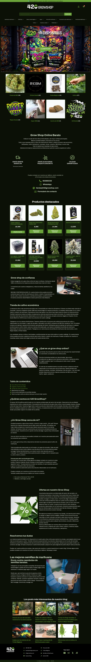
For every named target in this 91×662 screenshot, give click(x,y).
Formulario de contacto (47, 191)
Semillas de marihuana (10, 19)
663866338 (47, 181)
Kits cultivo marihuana (51, 19)
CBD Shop (21, 19)
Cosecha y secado (44, 23)
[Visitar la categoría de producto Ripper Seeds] (15, 110)
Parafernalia (55, 23)
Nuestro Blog (29, 655)
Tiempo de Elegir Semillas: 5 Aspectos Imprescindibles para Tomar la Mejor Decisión (67, 619)
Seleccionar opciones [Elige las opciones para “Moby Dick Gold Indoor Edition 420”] (36, 231)
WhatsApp (47, 184)
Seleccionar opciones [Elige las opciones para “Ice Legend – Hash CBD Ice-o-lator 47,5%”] (18, 266)
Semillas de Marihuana (48, 653)
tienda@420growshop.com (47, 188)
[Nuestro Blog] (24, 655)
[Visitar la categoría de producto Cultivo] (76, 85)
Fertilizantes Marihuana (80, 19)
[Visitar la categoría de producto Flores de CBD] (15, 85)
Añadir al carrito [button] (17, 232)
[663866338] (40, 181)
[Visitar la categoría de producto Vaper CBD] (35, 111)
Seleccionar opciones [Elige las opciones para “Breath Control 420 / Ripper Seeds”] (54, 266)
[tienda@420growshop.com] (34, 188)
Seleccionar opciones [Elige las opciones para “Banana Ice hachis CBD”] (73, 231)
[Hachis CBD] (41, 655)
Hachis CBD (45, 655)
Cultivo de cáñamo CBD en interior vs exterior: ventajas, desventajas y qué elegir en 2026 (45, 619)
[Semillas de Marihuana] (41, 653)
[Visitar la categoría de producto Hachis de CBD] (55, 111)
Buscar (68, 14)
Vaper (41, 19)
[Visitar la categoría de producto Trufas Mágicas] (55, 85)
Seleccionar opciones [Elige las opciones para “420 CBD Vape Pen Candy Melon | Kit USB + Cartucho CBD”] (36, 266)
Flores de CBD (46, 647)
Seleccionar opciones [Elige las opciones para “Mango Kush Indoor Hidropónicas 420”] (54, 231)
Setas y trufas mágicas (32, 19)
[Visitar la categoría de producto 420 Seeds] (76, 111)
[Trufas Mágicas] (41, 650)
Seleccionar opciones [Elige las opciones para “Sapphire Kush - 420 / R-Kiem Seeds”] (73, 266)
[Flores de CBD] (41, 647)
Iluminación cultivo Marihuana (66, 19)
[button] (2, 49)
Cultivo (35, 23)
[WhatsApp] (41, 184)
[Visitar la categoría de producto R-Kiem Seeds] (35, 85)
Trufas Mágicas (46, 650)
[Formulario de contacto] (35, 191)
